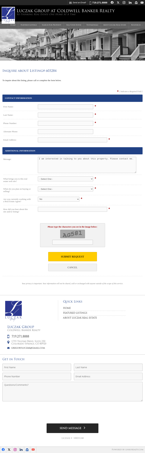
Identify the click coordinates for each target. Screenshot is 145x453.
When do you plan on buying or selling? (17, 190)
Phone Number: (10, 123)
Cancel (73, 267)
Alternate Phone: (10, 131)
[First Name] (36, 367)
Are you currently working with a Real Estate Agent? (17, 200)
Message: (7, 159)
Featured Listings (29, 25)
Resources (136, 25)
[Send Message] (72, 428)
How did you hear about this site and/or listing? (15, 210)
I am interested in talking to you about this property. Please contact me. (87, 165)
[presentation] (72, 411)
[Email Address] (108, 376)
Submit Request (72, 256)
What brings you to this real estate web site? (15, 180)
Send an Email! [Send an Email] (77, 2)
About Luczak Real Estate (114, 25)
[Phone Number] (36, 376)
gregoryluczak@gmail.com (28, 348)
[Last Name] (108, 367)
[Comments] (72, 391)
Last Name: (8, 115)
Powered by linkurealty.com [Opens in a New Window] (127, 450)
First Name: (8, 106)
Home (13, 25)
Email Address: (10, 140)
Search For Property (51, 25)
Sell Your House (73, 25)
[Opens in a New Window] (112, 2)
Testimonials (92, 25)
